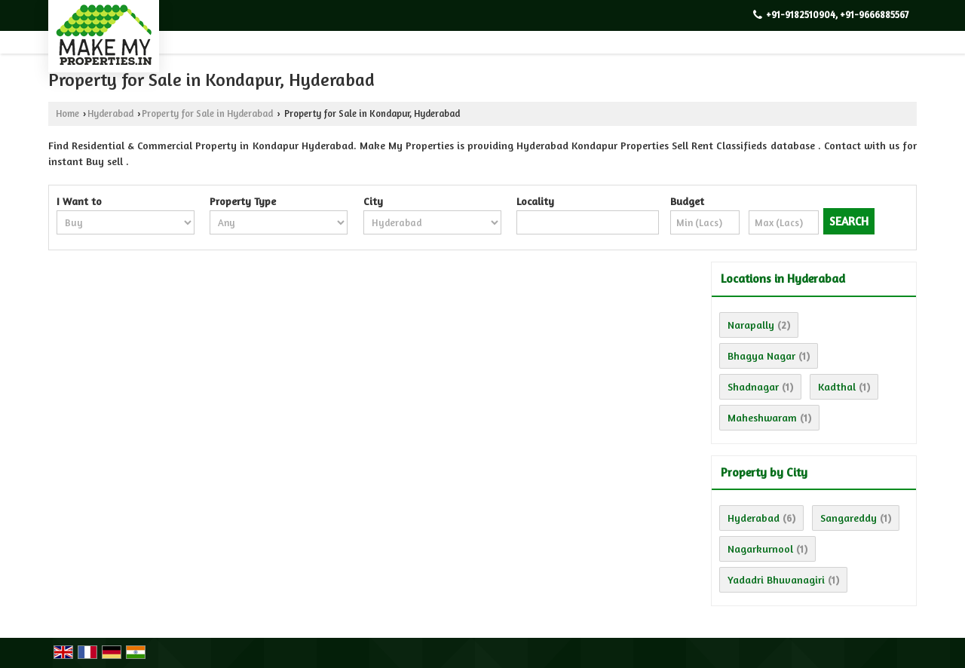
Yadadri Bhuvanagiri (776, 579)
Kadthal (837, 386)
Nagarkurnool (760, 548)
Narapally (751, 324)
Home (67, 113)
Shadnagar (753, 386)
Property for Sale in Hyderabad (207, 113)
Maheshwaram (762, 417)
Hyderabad (110, 113)
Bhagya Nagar (761, 355)
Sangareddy (848, 517)
